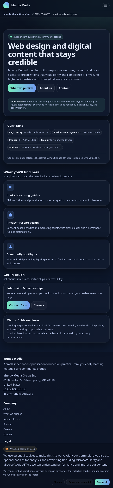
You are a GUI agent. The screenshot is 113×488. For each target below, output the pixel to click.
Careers (39, 305)
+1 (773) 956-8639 (41, 14)
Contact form (18, 305)
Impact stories (11, 419)
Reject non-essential (79, 482)
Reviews (7, 424)
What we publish (21, 88)
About (6, 408)
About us (46, 88)
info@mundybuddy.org (65, 14)
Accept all (102, 482)
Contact (64, 88)
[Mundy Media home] (16, 5)
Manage (58, 482)
